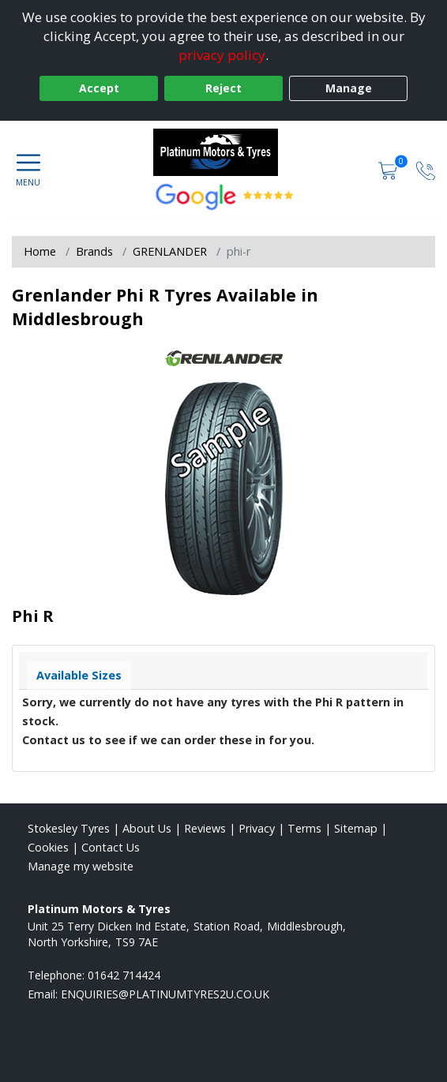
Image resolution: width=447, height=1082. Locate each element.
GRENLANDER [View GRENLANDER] (170, 251)
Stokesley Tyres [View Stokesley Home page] (69, 828)
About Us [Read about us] (146, 828)
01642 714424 (124, 975)
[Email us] (165, 994)
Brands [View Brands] (94, 251)
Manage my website (80, 866)
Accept (99, 87)
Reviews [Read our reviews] (205, 828)
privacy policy (221, 55)
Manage (348, 87)
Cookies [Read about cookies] (48, 847)
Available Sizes (79, 675)
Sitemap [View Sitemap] (356, 828)
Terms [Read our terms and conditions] (304, 828)
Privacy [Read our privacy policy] (257, 828)
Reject (223, 87)
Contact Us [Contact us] (110, 847)
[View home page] (224, 152)
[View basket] (389, 169)
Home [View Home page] (40, 251)
